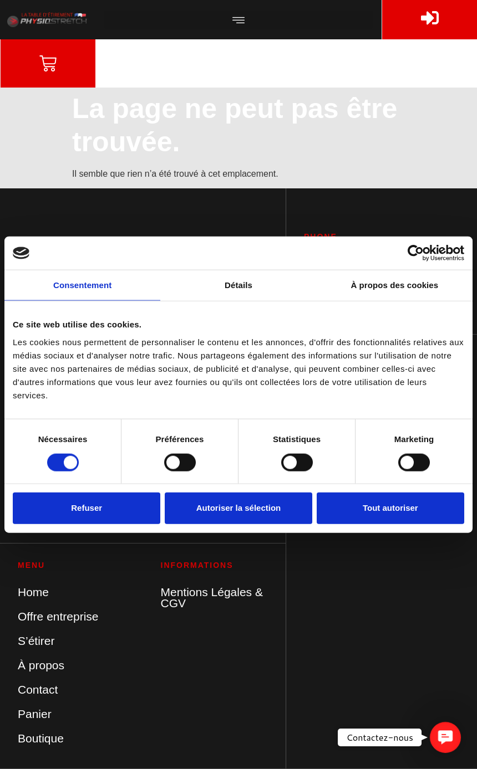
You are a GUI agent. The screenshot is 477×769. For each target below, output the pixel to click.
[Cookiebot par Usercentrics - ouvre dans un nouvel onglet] (415, 253)
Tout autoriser (390, 507)
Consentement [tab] (82, 285)
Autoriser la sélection (238, 507)
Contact (38, 689)
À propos (41, 665)
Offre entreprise (58, 616)
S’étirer (36, 640)
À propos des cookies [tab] (394, 285)
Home (33, 592)
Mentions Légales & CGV (212, 597)
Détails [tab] (238, 285)
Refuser (86, 507)
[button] (238, 20)
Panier (35, 714)
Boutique (41, 738)
